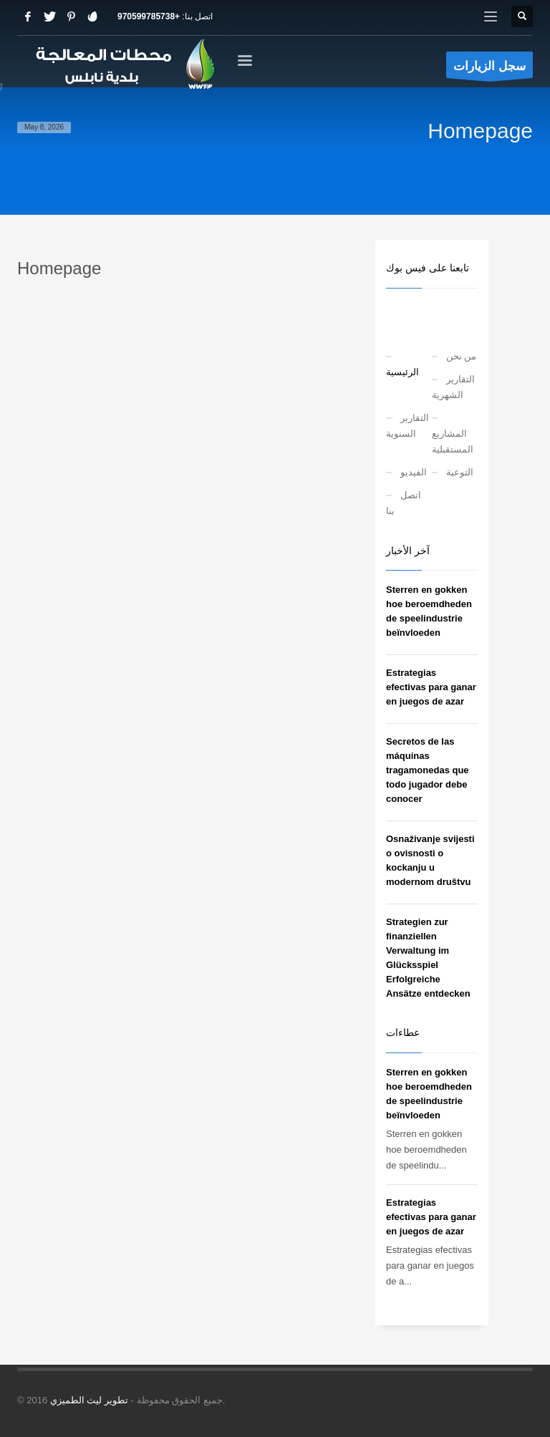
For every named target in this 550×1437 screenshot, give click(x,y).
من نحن (461, 356)
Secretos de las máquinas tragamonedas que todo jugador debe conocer (427, 770)
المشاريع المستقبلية (452, 441)
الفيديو (413, 472)
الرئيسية (402, 372)
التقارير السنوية (407, 425)
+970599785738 (148, 16)
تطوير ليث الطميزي (89, 1400)
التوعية (459, 472)
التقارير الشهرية (453, 387)
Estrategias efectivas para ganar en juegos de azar (431, 687)
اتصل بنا (403, 503)
